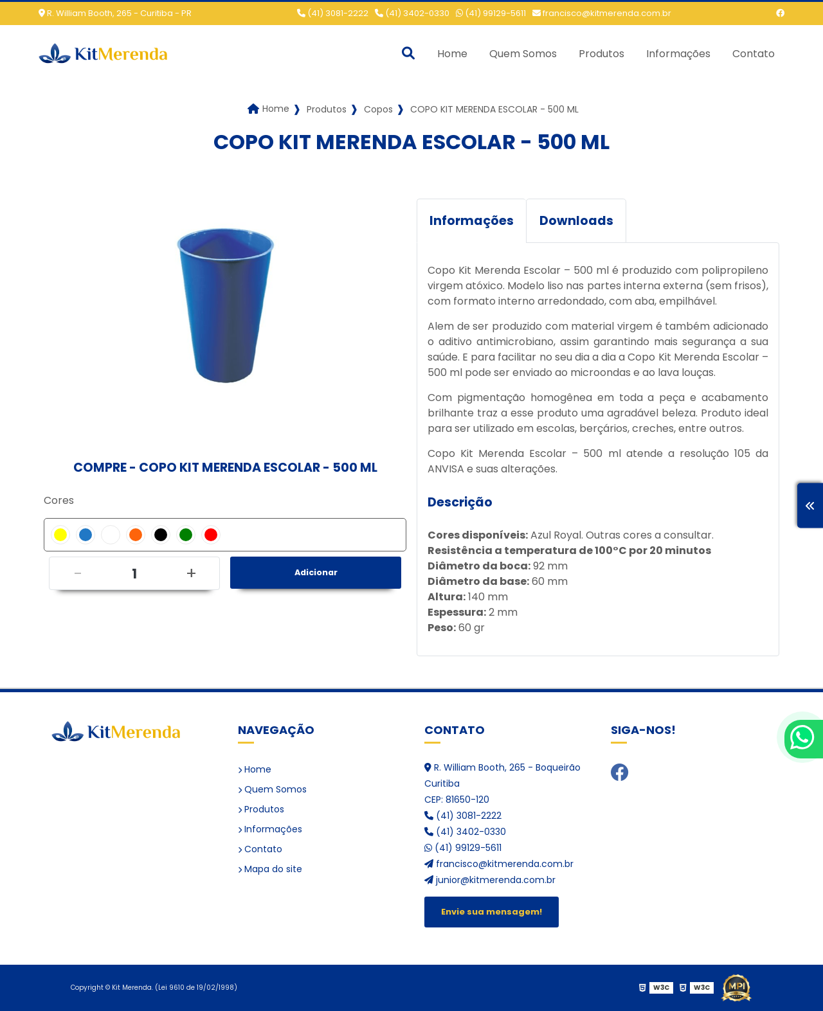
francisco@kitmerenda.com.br (601, 13)
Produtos (601, 53)
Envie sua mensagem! (491, 912)
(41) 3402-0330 (412, 13)
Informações (678, 53)
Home (452, 53)
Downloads (576, 220)
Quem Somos (523, 53)
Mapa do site (270, 869)
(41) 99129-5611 (491, 13)
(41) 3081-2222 (332, 13)
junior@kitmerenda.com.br (490, 879)
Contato (753, 53)
